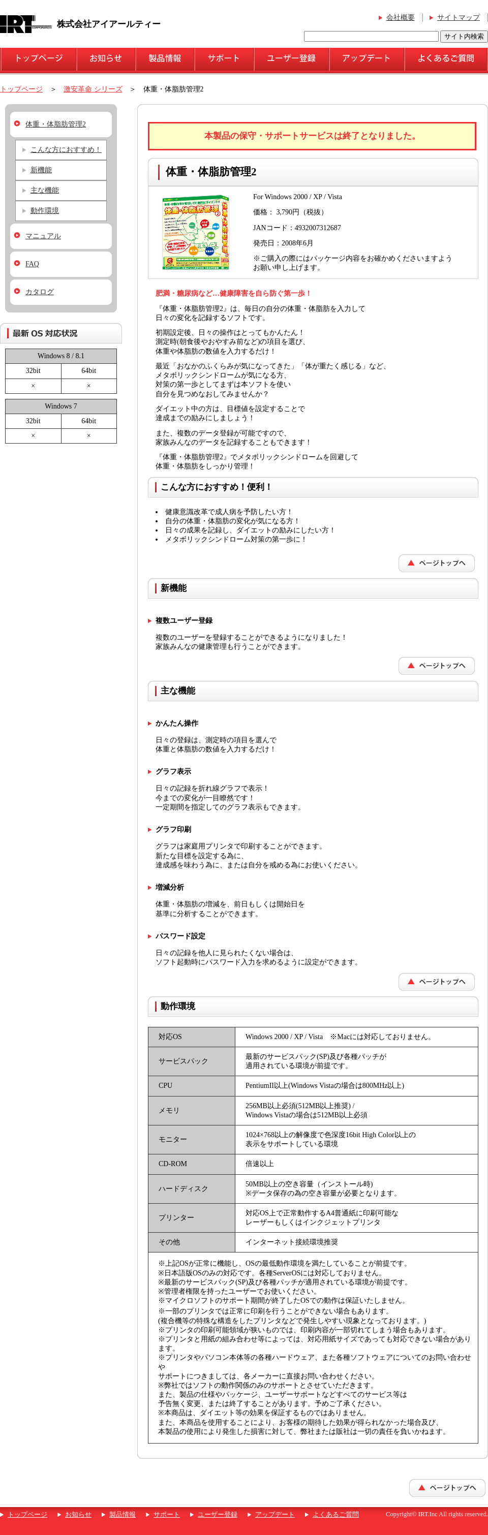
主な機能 (44, 190)
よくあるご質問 (336, 1514)
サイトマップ (458, 17)
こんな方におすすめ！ (66, 149)
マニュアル (43, 236)
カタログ (39, 292)
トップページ (21, 89)
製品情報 (122, 1514)
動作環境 (44, 210)
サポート (167, 1514)
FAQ (32, 264)
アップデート (275, 1514)
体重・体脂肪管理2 (55, 124)
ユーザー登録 (217, 1514)
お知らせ (78, 1514)
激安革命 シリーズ (93, 89)
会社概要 (400, 17)
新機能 (41, 170)
